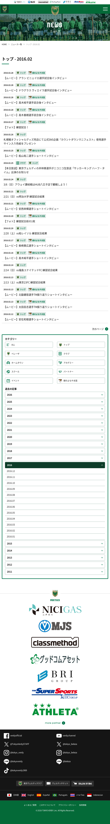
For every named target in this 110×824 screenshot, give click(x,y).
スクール (15, 371)
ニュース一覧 (16, 44)
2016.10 (11, 483)
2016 (9, 465)
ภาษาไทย (77, 795)
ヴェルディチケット (60, 783)
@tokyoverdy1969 (15, 770)
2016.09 (11, 489)
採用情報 (82, 805)
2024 (9, 408)
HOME (4, 44)
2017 (9, 458)
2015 (9, 543)
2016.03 (11, 524)
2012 (9, 564)
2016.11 (11, 477)
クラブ (66, 353)
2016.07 (11, 500)
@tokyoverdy (13, 761)
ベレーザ (15, 353)
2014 (9, 550)
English (28, 795)
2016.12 (11, 471)
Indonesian (95, 795)
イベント (15, 380)
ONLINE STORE (85, 784)
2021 (9, 430)
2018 (9, 451)
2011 (9, 571)
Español (43, 795)
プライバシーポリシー (67, 805)
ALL (13, 344)
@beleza (63, 761)
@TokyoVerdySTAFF (16, 744)
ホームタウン (17, 362)
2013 (9, 557)
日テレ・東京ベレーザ (5, 9)
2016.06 (11, 506)
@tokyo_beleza (66, 744)
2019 (9, 444)
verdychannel (66, 735)
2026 (9, 394)
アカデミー (68, 362)
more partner (53, 723)
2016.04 (11, 518)
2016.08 (11, 494)
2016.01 (11, 536)
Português (60, 795)
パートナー (68, 371)
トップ (66, 344)
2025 (9, 401)
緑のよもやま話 (70, 380)
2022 (9, 423)
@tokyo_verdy (14, 752)
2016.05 (11, 512)
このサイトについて (47, 805)
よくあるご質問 (30, 805)
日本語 (13, 795)
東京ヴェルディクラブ (33, 783)
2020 (9, 437)
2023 (9, 416)
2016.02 (11, 530)
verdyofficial (13, 735)
